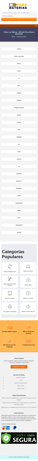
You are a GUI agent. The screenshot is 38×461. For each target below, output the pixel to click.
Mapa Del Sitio (20, 388)
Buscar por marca (21, 36)
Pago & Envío (20, 385)
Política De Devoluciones (20, 383)
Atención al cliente (19, 367)
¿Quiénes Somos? (20, 377)
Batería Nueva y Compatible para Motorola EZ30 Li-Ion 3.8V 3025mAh (19, 407)
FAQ (20, 380)
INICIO (13, 36)
